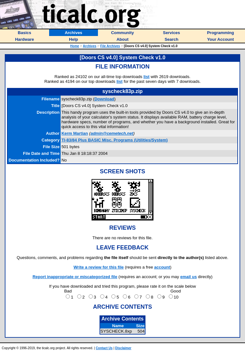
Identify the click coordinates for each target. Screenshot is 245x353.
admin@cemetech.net (112, 133)
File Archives (110, 46)
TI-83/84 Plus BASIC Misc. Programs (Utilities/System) (115, 140)
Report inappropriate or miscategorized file (75, 276)
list (147, 76)
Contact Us (104, 348)
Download (104, 99)
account (162, 267)
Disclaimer (123, 348)
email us (188, 276)
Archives (89, 46)
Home (74, 46)
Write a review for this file (99, 267)
